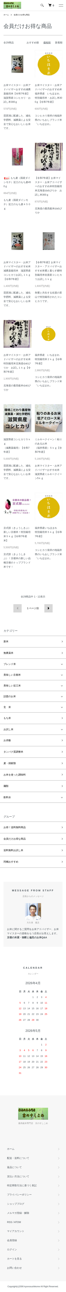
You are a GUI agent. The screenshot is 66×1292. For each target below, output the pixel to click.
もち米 (7, 718)
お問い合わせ (14, 1267)
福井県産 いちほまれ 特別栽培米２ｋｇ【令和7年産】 (48, 359)
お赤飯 (7, 740)
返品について (14, 1167)
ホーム (6, 15)
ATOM (17, 1222)
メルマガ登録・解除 (18, 1213)
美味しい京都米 (12, 674)
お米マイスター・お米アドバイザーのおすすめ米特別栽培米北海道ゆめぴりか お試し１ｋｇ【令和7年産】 (17, 363)
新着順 (58, 42)
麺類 (6, 786)
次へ (48, 608)
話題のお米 (10, 696)
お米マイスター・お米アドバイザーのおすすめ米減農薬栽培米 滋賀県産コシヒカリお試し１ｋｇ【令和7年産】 (17, 270)
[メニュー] (60, 5)
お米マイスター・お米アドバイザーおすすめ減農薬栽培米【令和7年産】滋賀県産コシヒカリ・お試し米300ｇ (17, 93)
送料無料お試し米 (13, 850)
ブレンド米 (10, 664)
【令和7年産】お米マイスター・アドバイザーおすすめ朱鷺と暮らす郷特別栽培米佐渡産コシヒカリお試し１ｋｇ (48, 270)
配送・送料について (18, 1158)
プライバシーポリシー (19, 1194)
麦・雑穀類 (10, 763)
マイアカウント (15, 1231)
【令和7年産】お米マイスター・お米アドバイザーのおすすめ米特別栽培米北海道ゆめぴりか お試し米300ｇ (48, 186)
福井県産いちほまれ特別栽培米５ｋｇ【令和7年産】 (48, 532)
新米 (6, 641)
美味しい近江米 (12, 685)
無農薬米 (8, 652)
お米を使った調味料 (15, 774)
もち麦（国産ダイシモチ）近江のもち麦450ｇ (17, 182)
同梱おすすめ (11, 861)
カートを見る (14, 1258)
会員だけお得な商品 (22, 15)
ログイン (12, 1249)
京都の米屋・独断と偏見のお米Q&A (27, 937)
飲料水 (7, 797)
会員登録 (12, 1240)
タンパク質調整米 (13, 751)
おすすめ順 (33, 42)
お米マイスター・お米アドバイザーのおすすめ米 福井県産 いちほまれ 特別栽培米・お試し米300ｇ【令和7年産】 (49, 93)
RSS (9, 1222)
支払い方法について (18, 1176)
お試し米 (8, 729)
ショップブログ (15, 1203)
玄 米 (7, 707)
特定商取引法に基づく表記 (22, 1185)
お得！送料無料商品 (15, 827)
